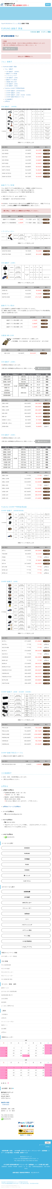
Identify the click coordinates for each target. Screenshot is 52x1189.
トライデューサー (11, 75)
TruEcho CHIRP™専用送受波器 (15, 88)
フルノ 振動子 (9, 69)
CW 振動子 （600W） (13, 71)
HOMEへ (48, 1146)
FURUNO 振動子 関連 (10, 66)
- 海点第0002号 (26, 1172)
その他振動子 (9, 99)
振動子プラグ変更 (11, 73)
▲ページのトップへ (45, 1144)
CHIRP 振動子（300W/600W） (16, 90)
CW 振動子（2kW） (12, 83)
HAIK (19, 1187)
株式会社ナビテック (14, 1182)
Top (2, 23)
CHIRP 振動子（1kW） (13, 92)
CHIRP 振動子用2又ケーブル (15, 96)
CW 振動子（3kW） (12, 85)
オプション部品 (16, 23)
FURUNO (7, 23)
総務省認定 (5, 1104)
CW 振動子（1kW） (12, 77)
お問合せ (7, 101)
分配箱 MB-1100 (11, 81)
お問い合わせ (10, 48)
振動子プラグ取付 (11, 79)
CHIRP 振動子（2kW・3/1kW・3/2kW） (19, 95)
